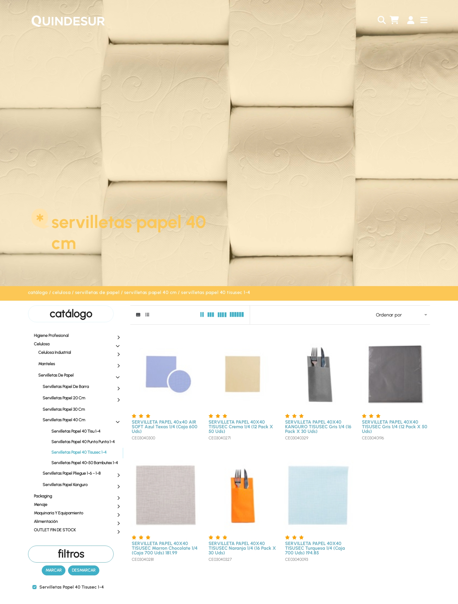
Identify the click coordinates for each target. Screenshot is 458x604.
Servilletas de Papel (97, 292)
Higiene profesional (78, 336)
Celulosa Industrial (80, 352)
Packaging (78, 496)
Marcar (54, 570)
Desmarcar (84, 570)
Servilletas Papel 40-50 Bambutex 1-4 (84, 462)
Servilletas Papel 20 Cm (83, 398)
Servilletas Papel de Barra (83, 387)
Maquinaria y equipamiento (78, 513)
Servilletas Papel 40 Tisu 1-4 (75, 431)
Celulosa (61, 292)
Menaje (78, 505)
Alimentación (78, 521)
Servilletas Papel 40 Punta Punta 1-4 (83, 441)
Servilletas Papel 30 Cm (83, 409)
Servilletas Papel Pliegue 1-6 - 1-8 (83, 473)
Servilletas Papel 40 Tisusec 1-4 (215, 292)
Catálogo (38, 292)
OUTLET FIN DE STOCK (78, 530)
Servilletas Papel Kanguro (83, 485)
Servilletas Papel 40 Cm (150, 292)
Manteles (80, 364)
